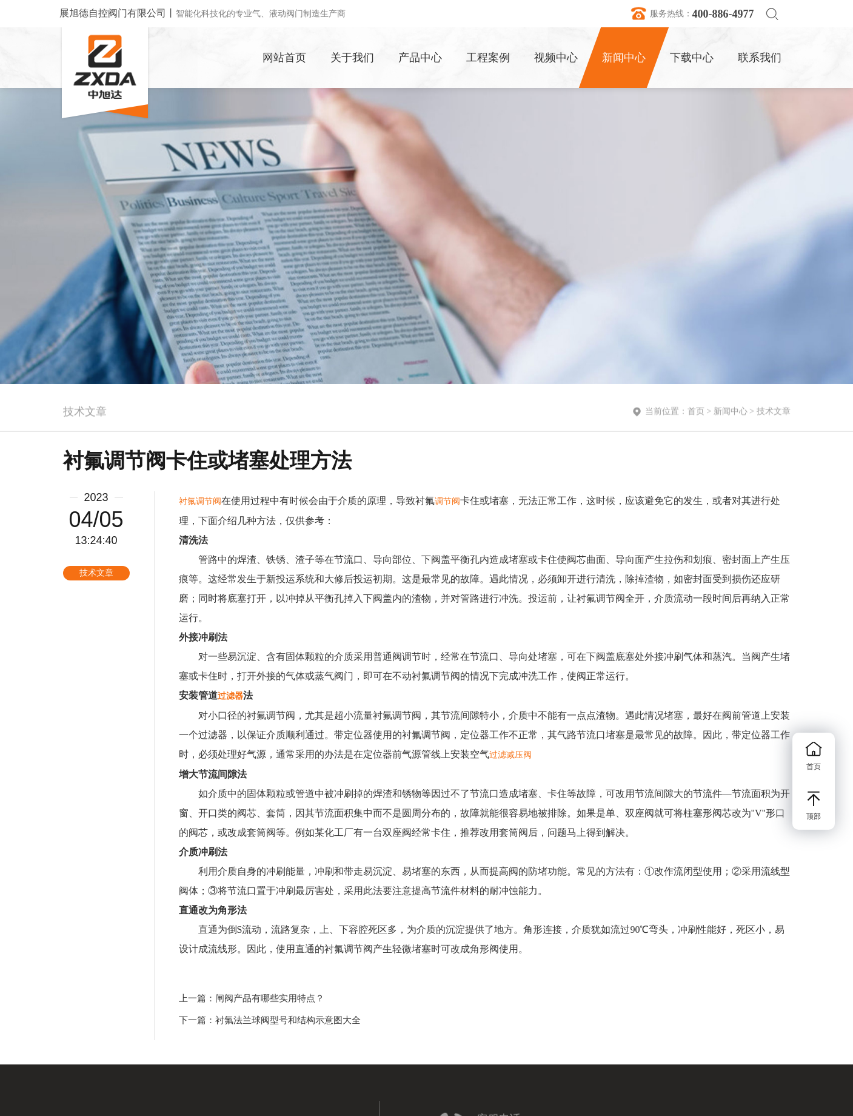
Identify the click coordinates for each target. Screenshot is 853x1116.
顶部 (813, 806)
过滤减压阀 (510, 754)
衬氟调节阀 (200, 501)
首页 (695, 412)
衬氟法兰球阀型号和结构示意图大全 (288, 1020)
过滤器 (230, 696)
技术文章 (774, 412)
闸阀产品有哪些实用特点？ (269, 998)
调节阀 (447, 501)
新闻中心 (731, 412)
